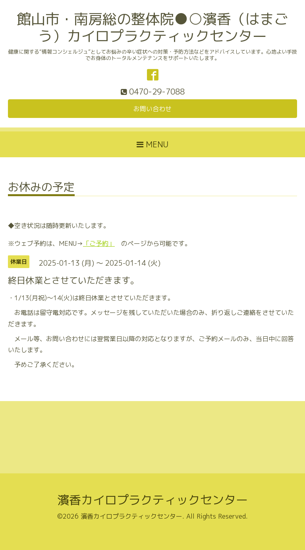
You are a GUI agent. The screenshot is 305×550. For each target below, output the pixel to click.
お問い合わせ (152, 108)
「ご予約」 (99, 243)
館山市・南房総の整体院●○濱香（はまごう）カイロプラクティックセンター (152, 27)
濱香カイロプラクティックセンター (152, 500)
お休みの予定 (41, 188)
